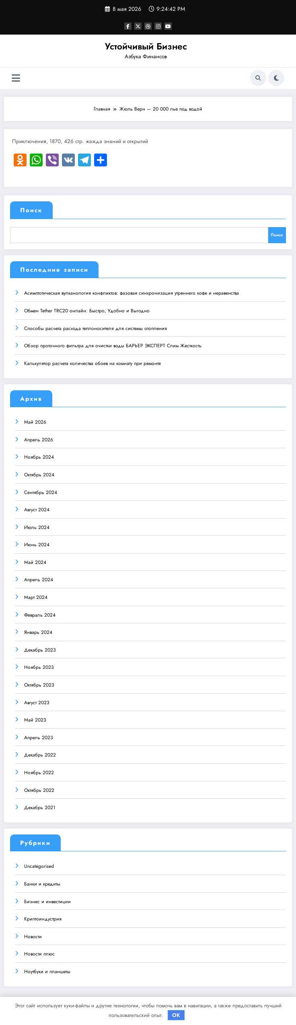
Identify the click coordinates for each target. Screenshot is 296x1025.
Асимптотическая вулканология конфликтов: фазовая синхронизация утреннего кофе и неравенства (131, 293)
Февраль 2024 (40, 614)
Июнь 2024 (36, 544)
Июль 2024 (36, 527)
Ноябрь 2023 (39, 667)
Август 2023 (36, 702)
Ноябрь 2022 (39, 772)
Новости (33, 936)
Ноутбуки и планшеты (47, 971)
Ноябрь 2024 (39, 456)
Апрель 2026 (38, 439)
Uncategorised (39, 866)
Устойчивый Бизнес (146, 46)
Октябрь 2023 (39, 684)
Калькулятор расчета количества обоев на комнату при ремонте (92, 363)
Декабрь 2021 (39, 807)
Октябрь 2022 (39, 789)
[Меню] (16, 78)
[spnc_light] (276, 78)
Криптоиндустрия (43, 918)
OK (176, 1015)
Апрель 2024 (38, 579)
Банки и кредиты (42, 883)
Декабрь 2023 (40, 649)
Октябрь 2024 (39, 474)
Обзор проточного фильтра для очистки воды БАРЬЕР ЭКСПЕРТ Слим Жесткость (112, 345)
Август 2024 (36, 509)
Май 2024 (35, 562)
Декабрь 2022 (40, 754)
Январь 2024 (38, 632)
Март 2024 (35, 597)
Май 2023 (35, 719)
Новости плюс (39, 953)
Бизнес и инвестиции (47, 901)
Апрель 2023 (38, 737)
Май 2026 (35, 421)
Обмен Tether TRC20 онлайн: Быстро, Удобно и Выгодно (87, 310)
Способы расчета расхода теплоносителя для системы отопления (95, 328)
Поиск (31, 210)
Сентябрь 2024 (40, 492)
